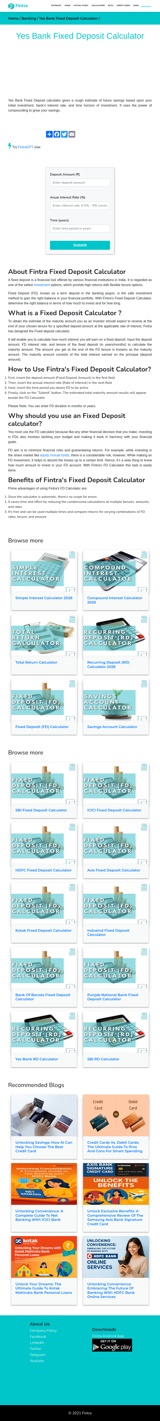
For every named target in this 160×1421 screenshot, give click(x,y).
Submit (80, 245)
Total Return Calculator (36, 662)
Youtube (37, 1361)
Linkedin (37, 1343)
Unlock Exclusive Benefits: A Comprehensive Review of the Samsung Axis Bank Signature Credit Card (115, 1217)
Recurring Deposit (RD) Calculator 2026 (108, 664)
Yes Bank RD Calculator (36, 1059)
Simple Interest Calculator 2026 (43, 598)
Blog (110, 5)
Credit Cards (123, 5)
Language (145, 6)
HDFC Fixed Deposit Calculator (43, 870)
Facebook (38, 1337)
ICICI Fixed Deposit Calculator (114, 810)
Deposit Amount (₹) (65, 174)
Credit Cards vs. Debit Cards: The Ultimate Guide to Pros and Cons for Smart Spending (114, 1146)
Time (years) (59, 220)
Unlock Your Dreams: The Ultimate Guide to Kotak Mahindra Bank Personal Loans (43, 1288)
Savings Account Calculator (112, 727)
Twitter (35, 1349)
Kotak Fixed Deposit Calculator (43, 930)
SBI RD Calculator (103, 1059)
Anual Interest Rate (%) (67, 197)
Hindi (136, 5)
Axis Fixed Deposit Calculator (113, 870)
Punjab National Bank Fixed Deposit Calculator (112, 997)
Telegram (37, 1355)
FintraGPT (56, 5)
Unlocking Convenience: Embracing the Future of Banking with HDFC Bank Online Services (111, 1290)
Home (67, 5)
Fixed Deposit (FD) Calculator (42, 727)
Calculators (98, 5)
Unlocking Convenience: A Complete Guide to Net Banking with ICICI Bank (39, 1215)
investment (42, 285)
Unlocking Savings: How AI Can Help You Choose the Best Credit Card (43, 1146)
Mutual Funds (81, 5)
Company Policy (43, 1331)
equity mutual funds (54, 455)
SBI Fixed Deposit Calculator (41, 810)
